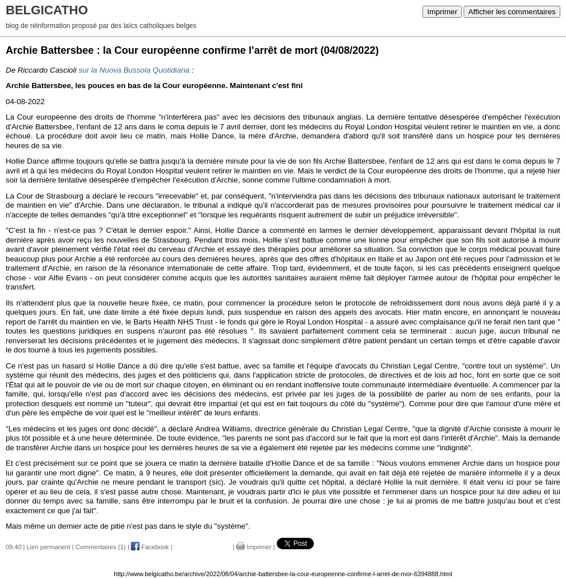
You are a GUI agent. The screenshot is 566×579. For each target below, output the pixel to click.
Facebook (150, 547)
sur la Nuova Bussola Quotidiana (133, 70)
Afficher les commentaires (512, 11)
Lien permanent (48, 547)
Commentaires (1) (100, 547)
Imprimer (442, 11)
